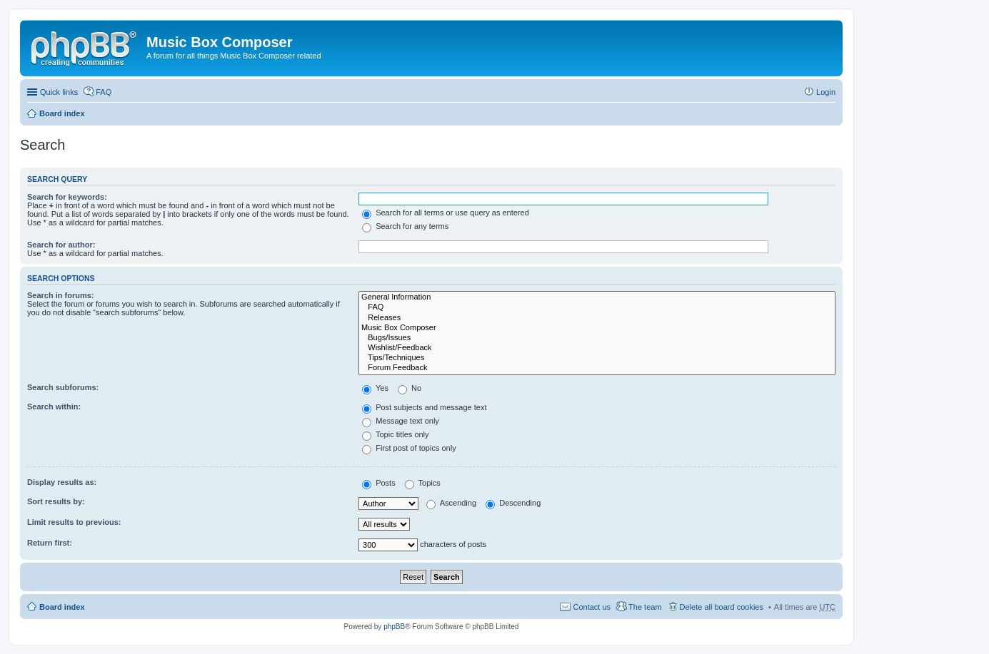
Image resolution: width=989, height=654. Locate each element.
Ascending (451, 503)
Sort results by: (56, 501)
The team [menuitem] (644, 607)
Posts (379, 483)
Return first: (49, 542)
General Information (597, 297)
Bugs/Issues (597, 338)
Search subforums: (63, 387)
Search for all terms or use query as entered (445, 212)
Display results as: (61, 482)
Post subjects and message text (424, 407)
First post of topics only (409, 448)
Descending (513, 503)
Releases (597, 318)
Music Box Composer (597, 328)
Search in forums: (60, 295)
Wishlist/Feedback (597, 348)
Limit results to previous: (74, 522)
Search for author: (61, 244)
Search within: (54, 406)
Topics (423, 483)
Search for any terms (405, 226)
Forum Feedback (597, 368)
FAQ (597, 307)
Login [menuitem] (825, 92)
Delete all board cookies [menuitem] (721, 607)
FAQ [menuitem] (103, 92)
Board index (62, 113)
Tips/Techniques (597, 358)
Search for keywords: (67, 197)
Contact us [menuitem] (592, 607)
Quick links (59, 92)
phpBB (394, 626)
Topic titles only (395, 434)
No (409, 388)
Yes (375, 388)
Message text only (400, 421)
